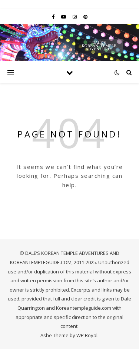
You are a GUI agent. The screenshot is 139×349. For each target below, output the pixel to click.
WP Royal (86, 335)
